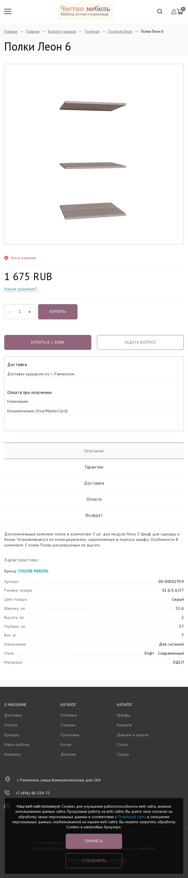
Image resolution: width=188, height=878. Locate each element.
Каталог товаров (62, 31)
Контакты (12, 754)
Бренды (11, 734)
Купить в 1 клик (48, 342)
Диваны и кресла (133, 734)
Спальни (68, 724)
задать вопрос (140, 342)
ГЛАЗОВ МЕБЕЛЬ (33, 571)
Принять (94, 841)
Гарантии (94, 467)
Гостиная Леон (120, 31)
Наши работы (16, 744)
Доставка (94, 483)
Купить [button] (58, 311)
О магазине (15, 704)
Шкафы (123, 715)
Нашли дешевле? (20, 288)
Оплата (94, 499)
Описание (94, 451)
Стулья (123, 754)
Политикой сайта (132, 816)
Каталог (68, 704)
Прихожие (70, 734)
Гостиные (69, 715)
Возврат (94, 515)
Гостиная (92, 31)
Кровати (124, 724)
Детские (68, 754)
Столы (122, 744)
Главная (10, 31)
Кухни (66, 744)
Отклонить (94, 860)
